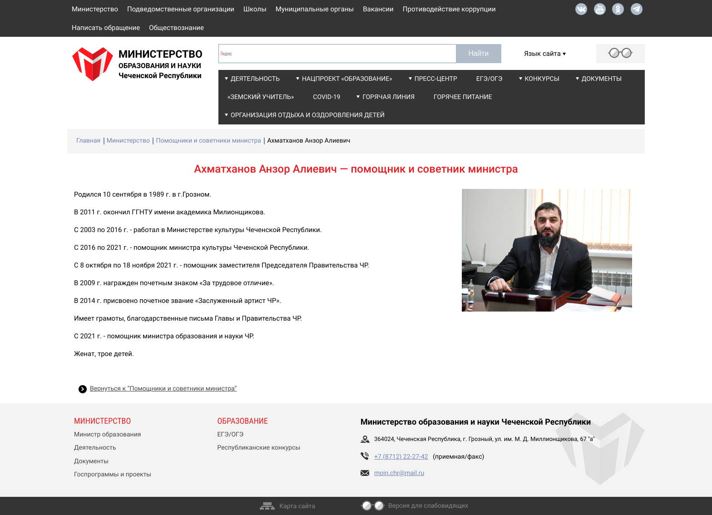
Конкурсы (542, 79)
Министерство (95, 9)
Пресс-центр (436, 79)
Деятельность (255, 79)
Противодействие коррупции (449, 9)
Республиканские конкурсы (259, 447)
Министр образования (107, 434)
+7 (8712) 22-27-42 (401, 457)
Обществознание (176, 28)
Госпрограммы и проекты (112, 474)
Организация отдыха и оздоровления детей (308, 115)
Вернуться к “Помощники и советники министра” (163, 388)
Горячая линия (388, 97)
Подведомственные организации (180, 9)
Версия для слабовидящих (428, 506)
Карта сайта (297, 506)
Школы (255, 9)
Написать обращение (106, 28)
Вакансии (378, 9)
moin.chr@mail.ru (399, 473)
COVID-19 (326, 97)
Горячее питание (463, 97)
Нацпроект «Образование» (347, 79)
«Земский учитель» (260, 97)
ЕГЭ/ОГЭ (489, 79)
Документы (602, 79)
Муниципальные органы (315, 9)
